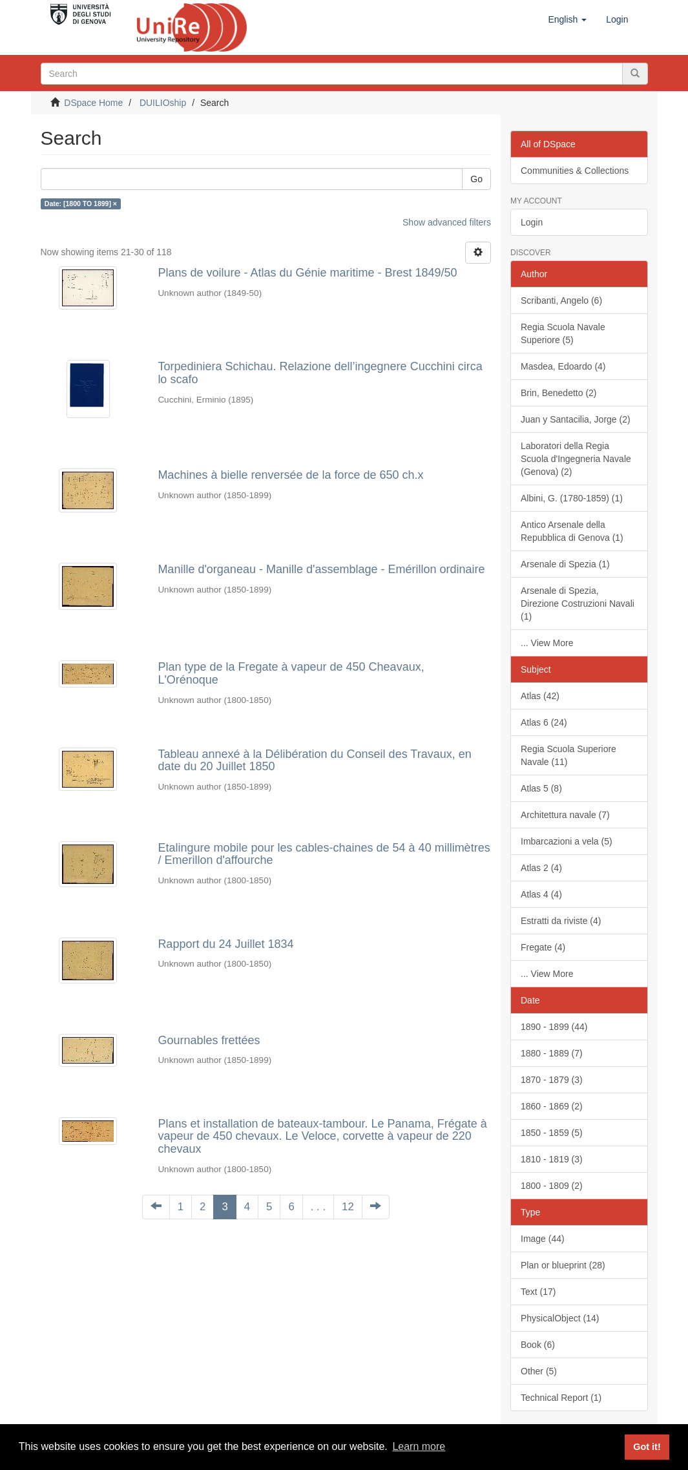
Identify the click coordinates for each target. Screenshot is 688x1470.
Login (532, 222)
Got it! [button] (646, 1447)
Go (476, 179)
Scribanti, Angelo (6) (561, 300)
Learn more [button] (418, 1446)
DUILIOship (163, 103)
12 (348, 1207)
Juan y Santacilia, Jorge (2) (576, 419)
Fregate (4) (543, 947)
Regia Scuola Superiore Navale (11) (568, 755)
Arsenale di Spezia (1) (565, 564)
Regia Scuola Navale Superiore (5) (563, 333)
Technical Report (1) (561, 1397)
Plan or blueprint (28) (563, 1265)
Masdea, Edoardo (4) (563, 366)
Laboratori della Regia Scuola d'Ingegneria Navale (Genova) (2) (576, 459)
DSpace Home (93, 103)
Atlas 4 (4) (541, 894)
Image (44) (543, 1239)
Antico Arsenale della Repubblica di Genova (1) (572, 531)
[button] (567, 19)
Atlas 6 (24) (544, 722)
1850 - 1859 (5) (552, 1133)
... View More (547, 643)
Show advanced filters (446, 222)
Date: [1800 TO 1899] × (81, 203)
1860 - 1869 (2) (552, 1106)
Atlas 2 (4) (541, 868)
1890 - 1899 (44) (554, 1027)
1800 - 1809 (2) (552, 1186)
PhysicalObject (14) (560, 1318)
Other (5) (539, 1371)
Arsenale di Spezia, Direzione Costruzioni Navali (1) (577, 603)
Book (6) (538, 1344)
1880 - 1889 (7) (552, 1053)
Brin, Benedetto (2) (559, 393)
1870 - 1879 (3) (552, 1080)
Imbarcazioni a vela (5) (566, 841)
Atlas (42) (540, 696)
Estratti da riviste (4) (561, 921)
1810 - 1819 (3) (552, 1159)
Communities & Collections (575, 170)
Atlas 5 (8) (541, 788)
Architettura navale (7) (565, 815)
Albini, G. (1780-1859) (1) (572, 498)
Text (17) (538, 1291)
